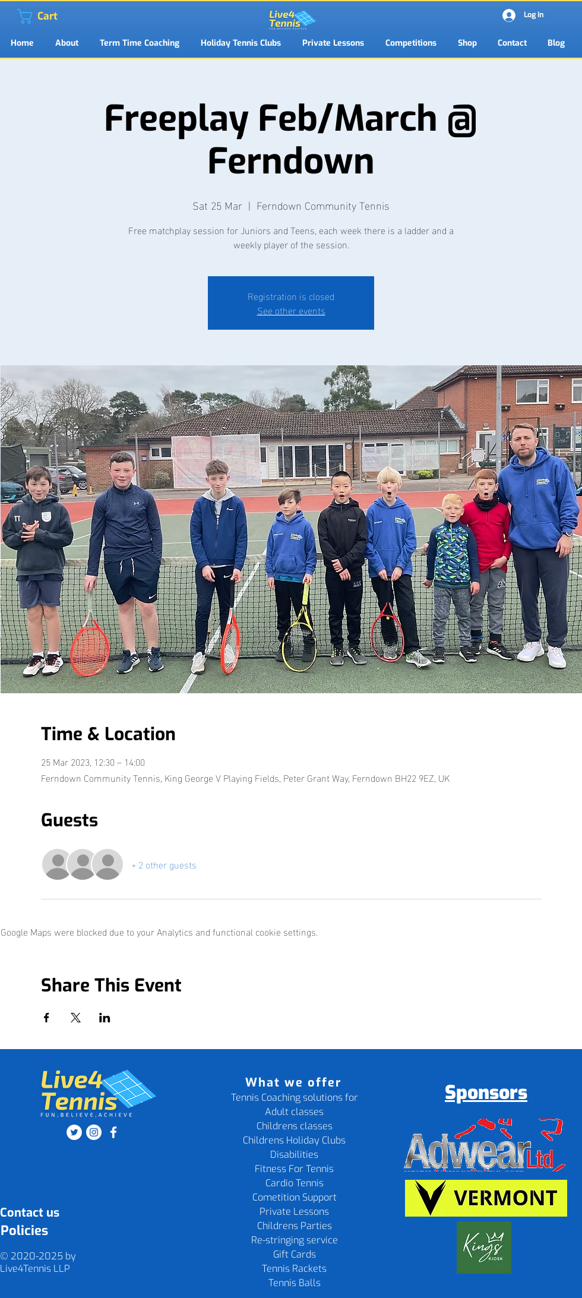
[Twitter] (74, 1132)
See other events (291, 309)
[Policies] (24, 1231)
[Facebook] (113, 1132)
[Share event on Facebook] (46, 1017)
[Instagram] (94, 1132)
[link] (24, 16)
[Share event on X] (75, 1017)
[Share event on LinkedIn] (104, 1017)
